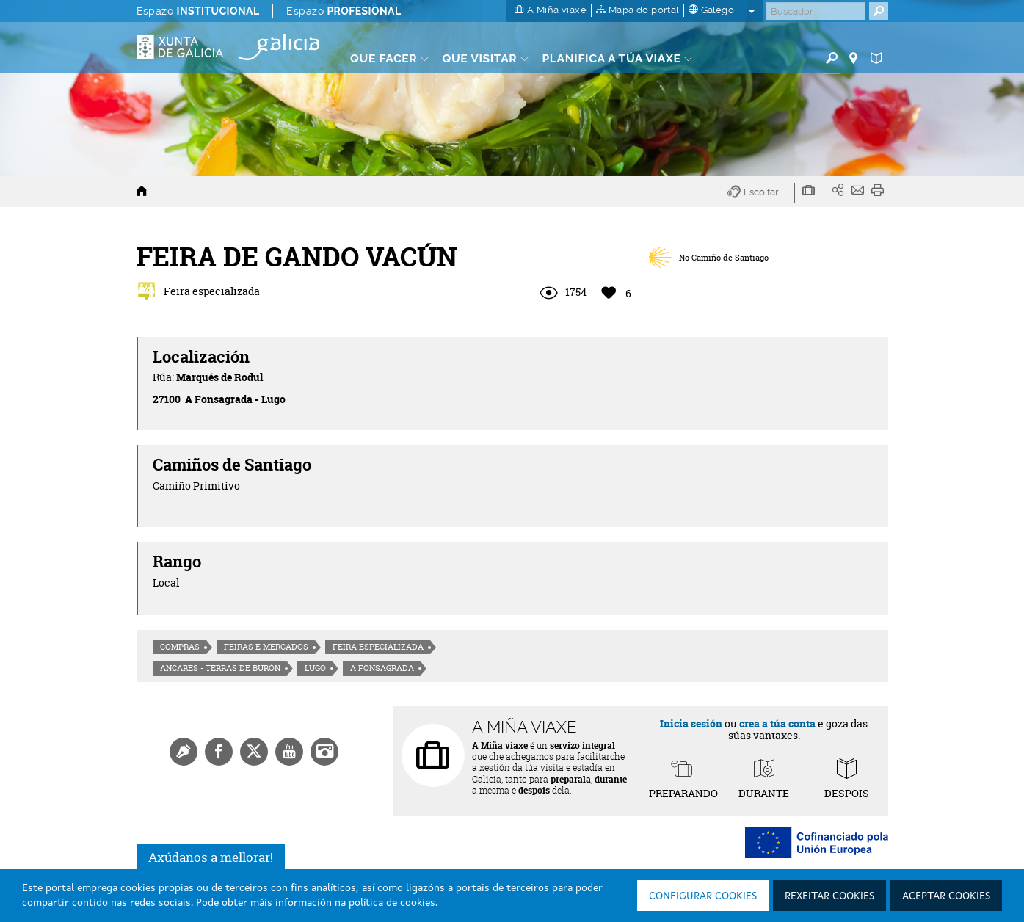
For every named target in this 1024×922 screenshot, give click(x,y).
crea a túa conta (777, 723)
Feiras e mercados (266, 647)
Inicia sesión (691, 723)
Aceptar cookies (946, 896)
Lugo (315, 668)
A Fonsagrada (382, 668)
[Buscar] (815, 11)
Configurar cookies (703, 896)
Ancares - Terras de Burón (220, 668)
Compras (180, 647)
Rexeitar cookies (829, 896)
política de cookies (392, 903)
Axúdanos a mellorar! (210, 857)
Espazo (198, 11)
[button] (761, 193)
